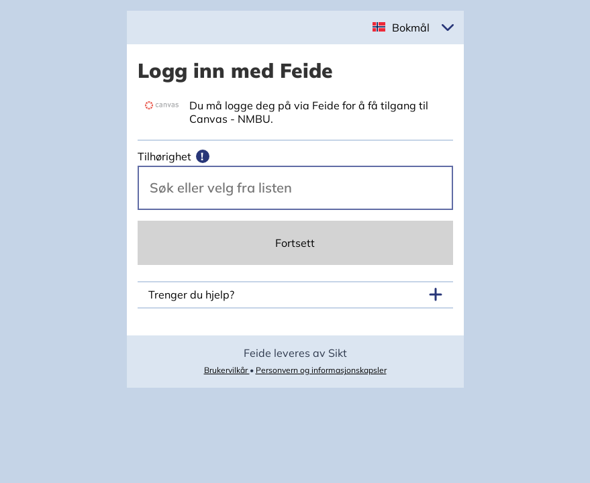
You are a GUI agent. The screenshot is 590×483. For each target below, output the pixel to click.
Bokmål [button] (411, 27)
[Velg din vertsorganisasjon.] (295, 188)
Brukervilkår (227, 370)
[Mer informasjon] (203, 156)
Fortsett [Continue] (295, 243)
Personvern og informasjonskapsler (321, 370)
